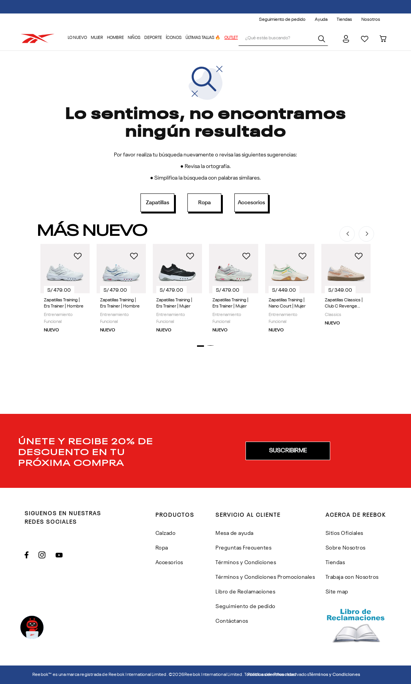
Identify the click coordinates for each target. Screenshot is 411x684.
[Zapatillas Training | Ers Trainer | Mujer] (177, 290)
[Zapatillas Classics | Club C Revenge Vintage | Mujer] (346, 290)
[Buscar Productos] (322, 38)
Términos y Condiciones (334, 674)
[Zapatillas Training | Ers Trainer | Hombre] (65, 290)
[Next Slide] (366, 234)
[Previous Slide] (347, 234)
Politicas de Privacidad (272, 674)
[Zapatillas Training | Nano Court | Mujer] (289, 290)
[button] (200, 346)
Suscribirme (288, 451)
